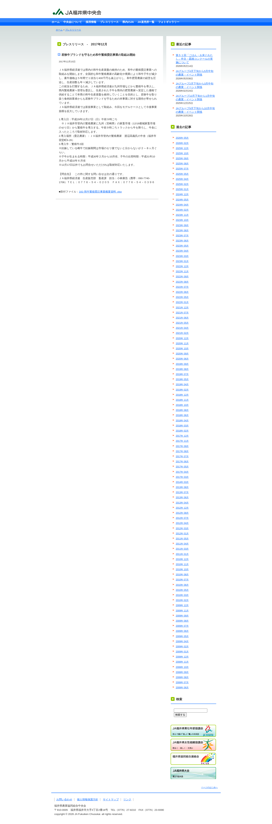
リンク (127, 799)
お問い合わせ (64, 799)
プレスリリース (109, 21)
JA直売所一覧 (146, 21)
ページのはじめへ (209, 787)
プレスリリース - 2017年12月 (85, 44)
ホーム (56, 21)
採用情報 (91, 21)
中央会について (72, 21)
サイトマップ (111, 799)
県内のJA (128, 21)
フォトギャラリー (168, 21)
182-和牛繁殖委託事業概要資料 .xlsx (100, 191)
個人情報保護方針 (87, 799)
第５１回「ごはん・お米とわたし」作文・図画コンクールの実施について (194, 59)
